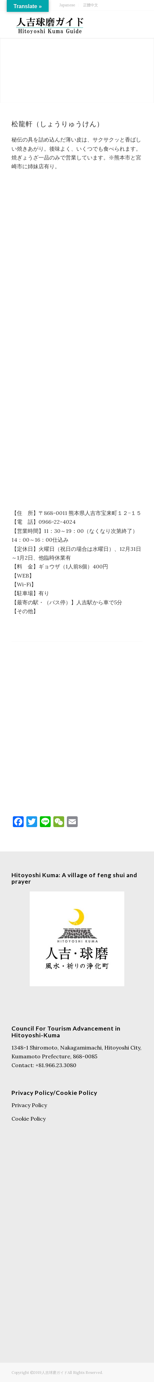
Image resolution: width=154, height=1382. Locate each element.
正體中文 (90, 5)
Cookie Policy (28, 1118)
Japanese (67, 5)
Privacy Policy (29, 1105)
